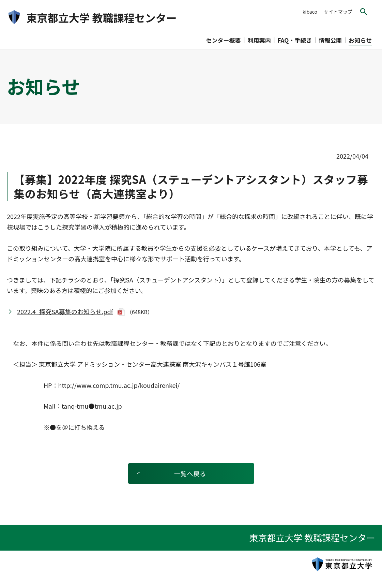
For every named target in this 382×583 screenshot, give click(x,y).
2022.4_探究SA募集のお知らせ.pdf (65, 311)
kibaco (310, 11)
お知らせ (360, 40)
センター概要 (223, 40)
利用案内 (259, 40)
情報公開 (330, 40)
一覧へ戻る (190, 473)
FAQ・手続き (295, 40)
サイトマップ (338, 11)
